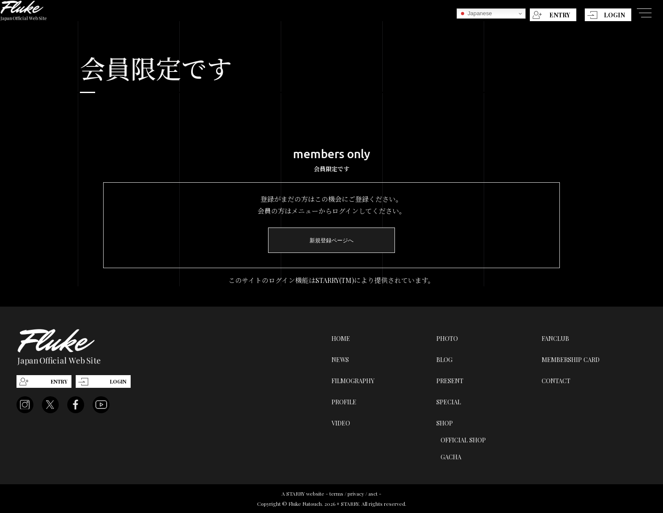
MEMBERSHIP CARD (571, 359)
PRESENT (449, 380)
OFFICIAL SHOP (463, 440)
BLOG (444, 359)
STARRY (295, 493)
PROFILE (344, 402)
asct (373, 493)
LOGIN (614, 15)
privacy (356, 493)
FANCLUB (555, 338)
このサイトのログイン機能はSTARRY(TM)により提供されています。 (331, 280)
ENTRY (559, 15)
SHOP (444, 423)
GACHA (451, 457)
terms (336, 493)
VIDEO (341, 423)
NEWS (340, 359)
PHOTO (447, 338)
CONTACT (556, 380)
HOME (341, 338)
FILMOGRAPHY (353, 380)
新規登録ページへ (331, 240)
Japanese (475, 13)
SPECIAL (448, 402)
